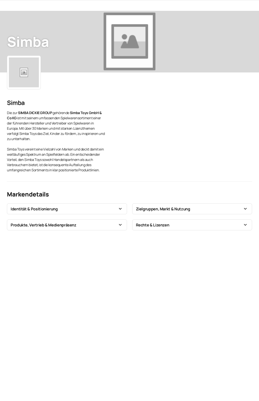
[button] (67, 209)
